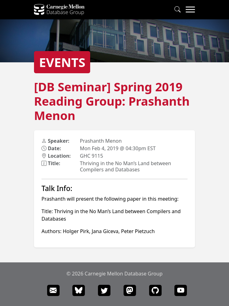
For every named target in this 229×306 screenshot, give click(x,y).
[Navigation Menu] (190, 10)
